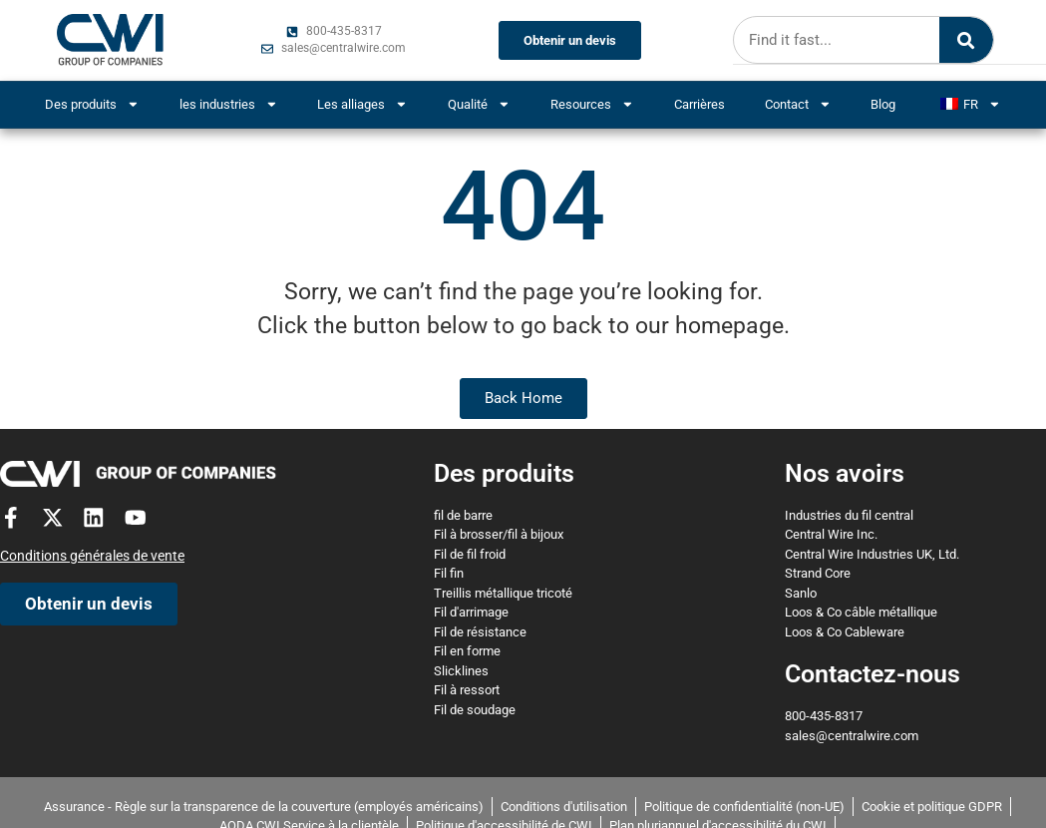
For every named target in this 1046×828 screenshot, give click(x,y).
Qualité (479, 104)
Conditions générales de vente (92, 557)
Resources (592, 104)
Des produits (92, 104)
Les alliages (362, 104)
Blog (883, 104)
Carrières (699, 104)
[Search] (964, 40)
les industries (228, 104)
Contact (798, 104)
